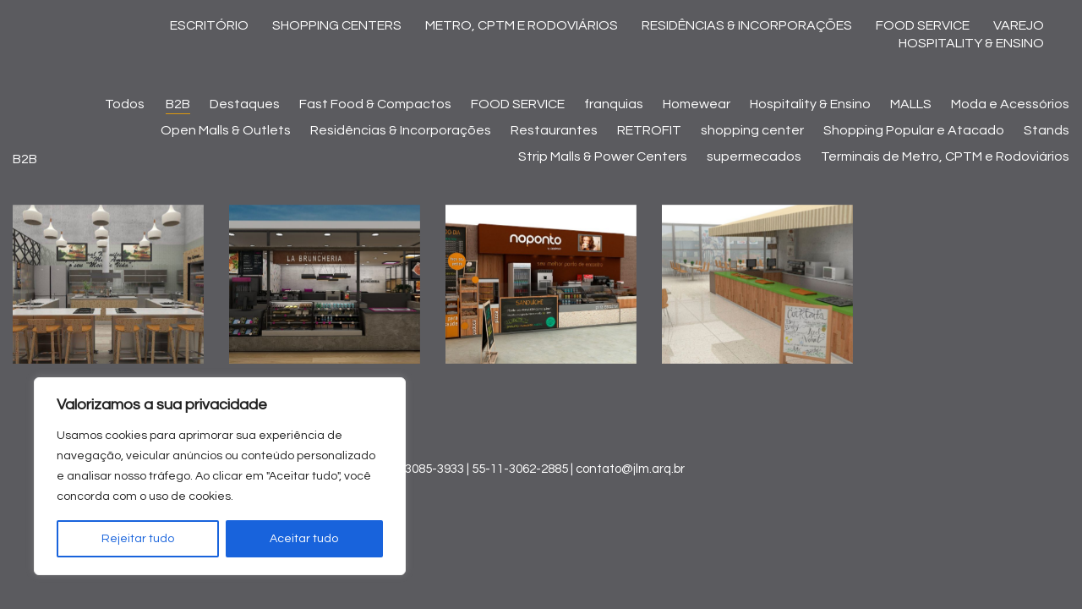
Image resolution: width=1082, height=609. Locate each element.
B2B (178, 104)
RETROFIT (649, 130)
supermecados (754, 156)
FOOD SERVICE (518, 104)
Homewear (696, 104)
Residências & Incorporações (400, 130)
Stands (1046, 130)
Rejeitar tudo (137, 539)
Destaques (245, 104)
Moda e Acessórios (1010, 104)
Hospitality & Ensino (810, 104)
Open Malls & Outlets (226, 130)
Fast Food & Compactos (375, 104)
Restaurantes (554, 130)
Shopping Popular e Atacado (913, 130)
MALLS (911, 104)
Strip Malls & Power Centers (602, 156)
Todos (126, 104)
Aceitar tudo (304, 539)
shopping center (752, 130)
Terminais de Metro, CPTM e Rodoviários (945, 156)
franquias (613, 104)
